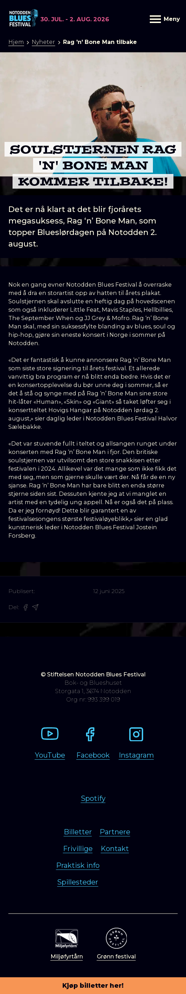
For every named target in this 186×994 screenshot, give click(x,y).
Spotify (93, 798)
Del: (13, 607)
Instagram (136, 755)
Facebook (93, 755)
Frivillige (78, 848)
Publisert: (21, 591)
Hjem (16, 42)
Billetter (78, 832)
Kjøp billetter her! (93, 985)
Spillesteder (77, 882)
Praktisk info (78, 865)
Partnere (115, 832)
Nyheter (43, 42)
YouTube (50, 755)
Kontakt (115, 848)
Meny (164, 19)
